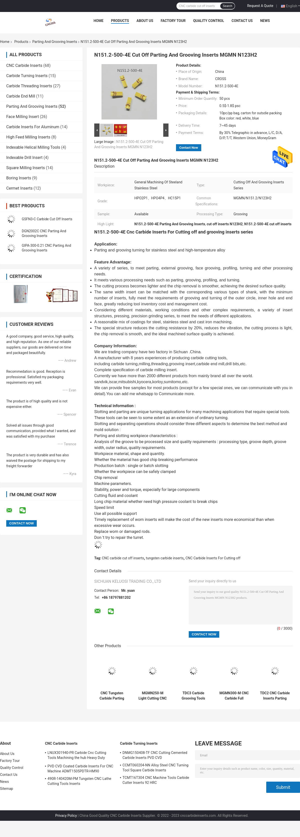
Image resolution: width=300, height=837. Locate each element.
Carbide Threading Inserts (29, 86)
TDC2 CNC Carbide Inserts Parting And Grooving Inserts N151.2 (275, 696)
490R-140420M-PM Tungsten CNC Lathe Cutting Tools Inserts (79, 781)
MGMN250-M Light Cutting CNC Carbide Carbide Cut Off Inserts (152, 696)
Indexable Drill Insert (24, 157)
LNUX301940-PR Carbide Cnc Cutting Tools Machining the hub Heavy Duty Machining (77, 756)
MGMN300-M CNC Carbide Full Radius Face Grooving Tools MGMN (234, 696)
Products (120, 21)
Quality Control (208, 21)
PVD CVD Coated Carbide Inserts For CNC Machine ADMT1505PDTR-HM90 (80, 768)
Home (99, 21)
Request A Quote (260, 6)
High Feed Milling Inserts (28, 137)
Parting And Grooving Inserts (54, 42)
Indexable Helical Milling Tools (33, 147)
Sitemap (6, 789)
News (265, 21)
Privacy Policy (66, 816)
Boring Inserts (18, 178)
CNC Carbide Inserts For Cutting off (213, 558)
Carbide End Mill (20, 96)
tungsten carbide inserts (165, 558)
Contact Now (188, 147)
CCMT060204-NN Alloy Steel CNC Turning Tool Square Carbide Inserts (155, 767)
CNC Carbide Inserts (24, 65)
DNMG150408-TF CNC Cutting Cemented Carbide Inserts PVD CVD (154, 755)
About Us (144, 21)
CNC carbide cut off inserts (123, 558)
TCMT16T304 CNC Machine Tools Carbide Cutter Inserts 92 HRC (155, 780)
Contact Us (242, 21)
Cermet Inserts (19, 188)
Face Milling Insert (22, 116)
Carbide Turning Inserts (27, 75)
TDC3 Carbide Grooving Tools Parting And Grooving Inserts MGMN (193, 696)
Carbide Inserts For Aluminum (32, 126)
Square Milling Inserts (25, 167)
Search (227, 6)
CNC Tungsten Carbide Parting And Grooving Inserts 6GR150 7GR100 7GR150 (112, 696)
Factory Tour (173, 21)
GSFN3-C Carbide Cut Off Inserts (47, 219)
